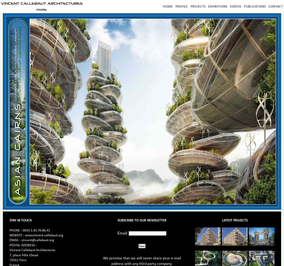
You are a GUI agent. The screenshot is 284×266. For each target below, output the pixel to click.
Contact (275, 6)
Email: (123, 233)
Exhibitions (217, 6)
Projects (198, 6)
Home (168, 6)
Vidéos (235, 6)
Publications (255, 6)
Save (142, 246)
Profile (182, 6)
